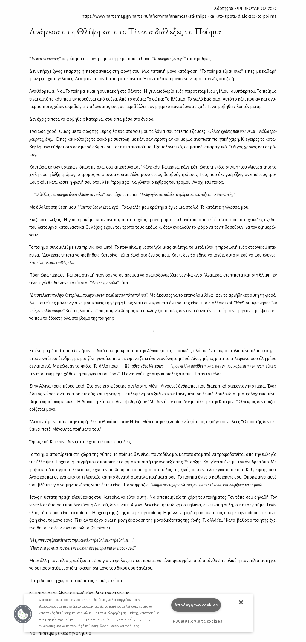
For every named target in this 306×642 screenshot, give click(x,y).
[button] (23, 614)
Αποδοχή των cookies (196, 605)
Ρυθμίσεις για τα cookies (197, 621)
